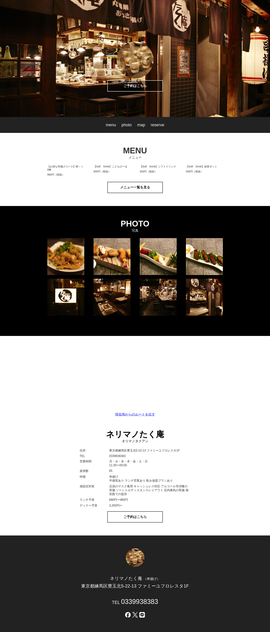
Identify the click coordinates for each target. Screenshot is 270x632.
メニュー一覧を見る (135, 187)
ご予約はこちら (135, 86)
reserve (157, 125)
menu (111, 125)
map (141, 125)
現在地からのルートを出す (135, 414)
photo (126, 125)
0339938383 (139, 601)
